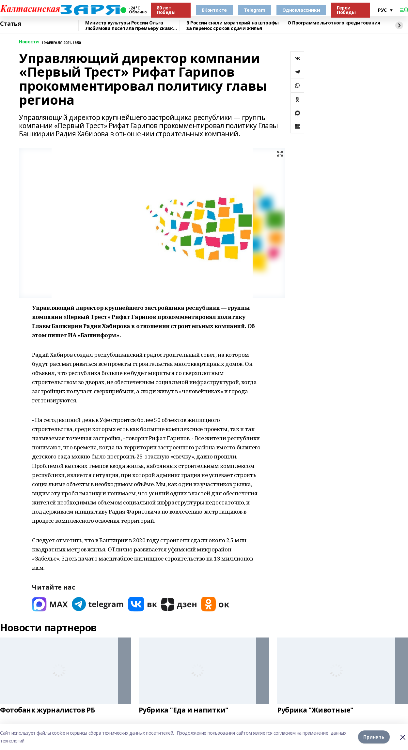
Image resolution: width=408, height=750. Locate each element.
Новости (29, 42)
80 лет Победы (166, 10)
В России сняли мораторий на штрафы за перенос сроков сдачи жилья (232, 25)
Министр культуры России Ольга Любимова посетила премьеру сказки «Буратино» (130, 25)
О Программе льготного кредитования (334, 23)
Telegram (254, 10)
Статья (10, 23)
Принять (373, 737)
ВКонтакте (214, 10)
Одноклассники (301, 10)
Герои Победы (346, 10)
